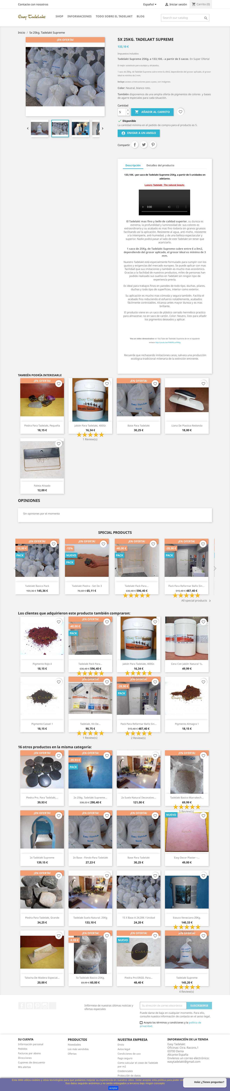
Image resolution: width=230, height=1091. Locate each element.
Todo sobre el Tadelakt (114, 16)
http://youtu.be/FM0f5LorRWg (168, 342)
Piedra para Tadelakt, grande (42, 917)
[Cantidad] (122, 112)
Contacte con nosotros (33, 4)
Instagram (44, 1005)
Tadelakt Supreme (186, 977)
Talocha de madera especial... (42, 977)
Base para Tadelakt (139, 425)
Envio (121, 1044)
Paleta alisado (42, 485)
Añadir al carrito (152, 112)
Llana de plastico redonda (186, 425)
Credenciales (125, 1071)
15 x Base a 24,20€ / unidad (138, 917)
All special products (196, 601)
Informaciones (79, 16)
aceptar (113, 1088)
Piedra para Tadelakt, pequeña (42, 425)
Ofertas (72, 1053)
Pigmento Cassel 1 (42, 723)
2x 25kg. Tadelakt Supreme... (90, 797)
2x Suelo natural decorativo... (138, 797)
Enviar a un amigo (138, 133)
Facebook (21, 1005)
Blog (141, 16)
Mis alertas (24, 1067)
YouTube (29, 1005)
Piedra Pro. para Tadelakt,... (42, 797)
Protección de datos (129, 1075)
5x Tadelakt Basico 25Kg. (90, 977)
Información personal (30, 1044)
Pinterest (152, 144)
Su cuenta (25, 1039)
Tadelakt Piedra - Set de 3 (89, 586)
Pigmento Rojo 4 (42, 663)
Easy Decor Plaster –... (187, 857)
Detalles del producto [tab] (160, 165)
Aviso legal (124, 1049)
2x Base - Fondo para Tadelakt (90, 857)
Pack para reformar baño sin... (189, 586)
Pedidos (22, 1048)
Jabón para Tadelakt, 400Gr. (90, 425)
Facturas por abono (29, 1053)
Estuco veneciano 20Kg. (187, 917)
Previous (15, 568)
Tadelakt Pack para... (139, 586)
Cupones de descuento (31, 1062)
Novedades (74, 1044)
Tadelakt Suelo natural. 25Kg (90, 917)
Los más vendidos (78, 1049)
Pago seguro (125, 1058)
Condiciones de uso (129, 1053)
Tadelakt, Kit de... (90, 723)
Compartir (134, 144)
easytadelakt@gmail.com (183, 1062)
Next (214, 568)
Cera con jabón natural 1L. (187, 663)
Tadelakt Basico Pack (40, 586)
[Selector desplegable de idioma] (150, 5)
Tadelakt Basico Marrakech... (187, 797)
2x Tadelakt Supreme (42, 857)
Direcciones (25, 1057)
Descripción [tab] (133, 165)
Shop (59, 16)
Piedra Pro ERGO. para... (139, 977)
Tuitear (143, 144)
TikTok (52, 1005)
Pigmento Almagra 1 (187, 723)
